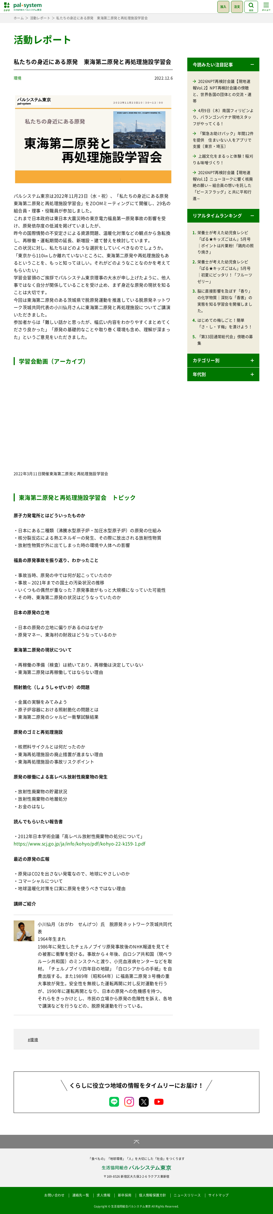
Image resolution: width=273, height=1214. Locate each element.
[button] (223, 64)
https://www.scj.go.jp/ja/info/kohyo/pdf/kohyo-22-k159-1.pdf (80, 843)
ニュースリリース (187, 1195)
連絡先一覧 (80, 1195)
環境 (18, 78)
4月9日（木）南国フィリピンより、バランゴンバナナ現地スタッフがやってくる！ (223, 117)
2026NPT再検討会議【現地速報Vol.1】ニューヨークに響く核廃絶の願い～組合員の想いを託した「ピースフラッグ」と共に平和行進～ (223, 185)
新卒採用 (125, 1195)
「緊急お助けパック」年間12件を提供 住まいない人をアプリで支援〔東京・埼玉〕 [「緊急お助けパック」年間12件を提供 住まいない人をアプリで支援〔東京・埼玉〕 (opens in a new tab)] (223, 140)
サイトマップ (218, 1195)
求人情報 (103, 1195)
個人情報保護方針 (152, 1195)
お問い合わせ (54, 1195)
